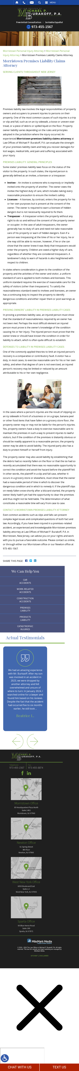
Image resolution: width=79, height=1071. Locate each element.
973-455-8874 (10, 767)
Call (24, 2)
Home (17, 2)
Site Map (34, 956)
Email (32, 2)
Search (39, 2)
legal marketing (46, 949)
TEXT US (59, 1067)
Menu (53, 2)
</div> (22, 1059)
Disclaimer (43, 956)
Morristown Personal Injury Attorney (23, 51)
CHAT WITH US (20, 1067)
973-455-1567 (42, 26)
